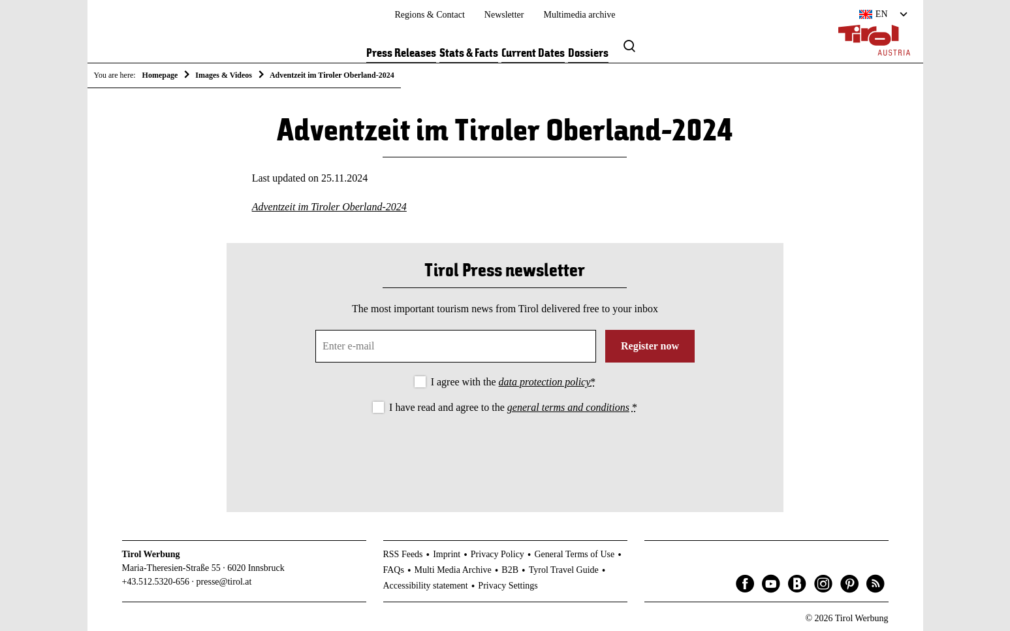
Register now (650, 345)
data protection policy (545, 381)
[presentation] (504, 452)
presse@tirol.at (224, 582)
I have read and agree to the (513, 407)
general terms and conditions (568, 407)
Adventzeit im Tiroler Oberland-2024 (329, 206)
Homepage (160, 75)
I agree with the (513, 381)
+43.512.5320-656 (156, 582)
